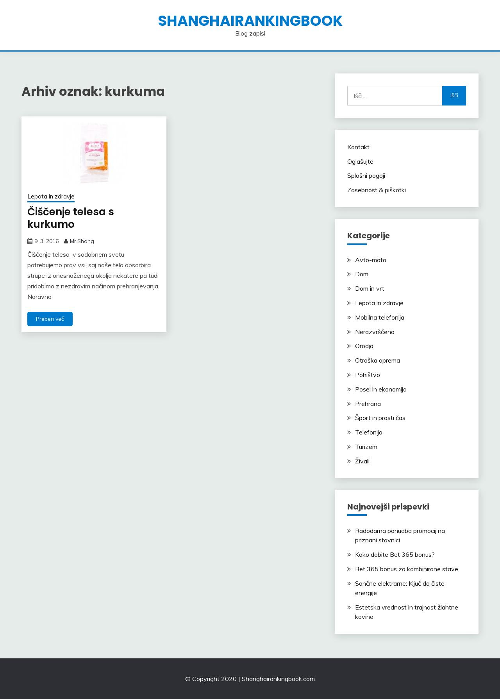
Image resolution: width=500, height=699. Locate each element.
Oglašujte (360, 161)
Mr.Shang (82, 241)
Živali (362, 461)
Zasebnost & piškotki (376, 190)
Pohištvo (367, 375)
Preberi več (50, 318)
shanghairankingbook (250, 21)
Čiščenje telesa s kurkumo (70, 218)
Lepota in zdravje (51, 196)
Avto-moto (370, 260)
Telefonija (368, 432)
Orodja (364, 346)
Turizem (366, 447)
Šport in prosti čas (380, 418)
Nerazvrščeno (375, 332)
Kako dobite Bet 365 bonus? (395, 554)
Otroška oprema (377, 360)
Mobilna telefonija (379, 317)
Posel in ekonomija (381, 389)
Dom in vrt (369, 288)
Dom (361, 274)
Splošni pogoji (366, 175)
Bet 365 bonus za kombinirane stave (406, 569)
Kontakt (358, 147)
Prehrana (368, 404)
